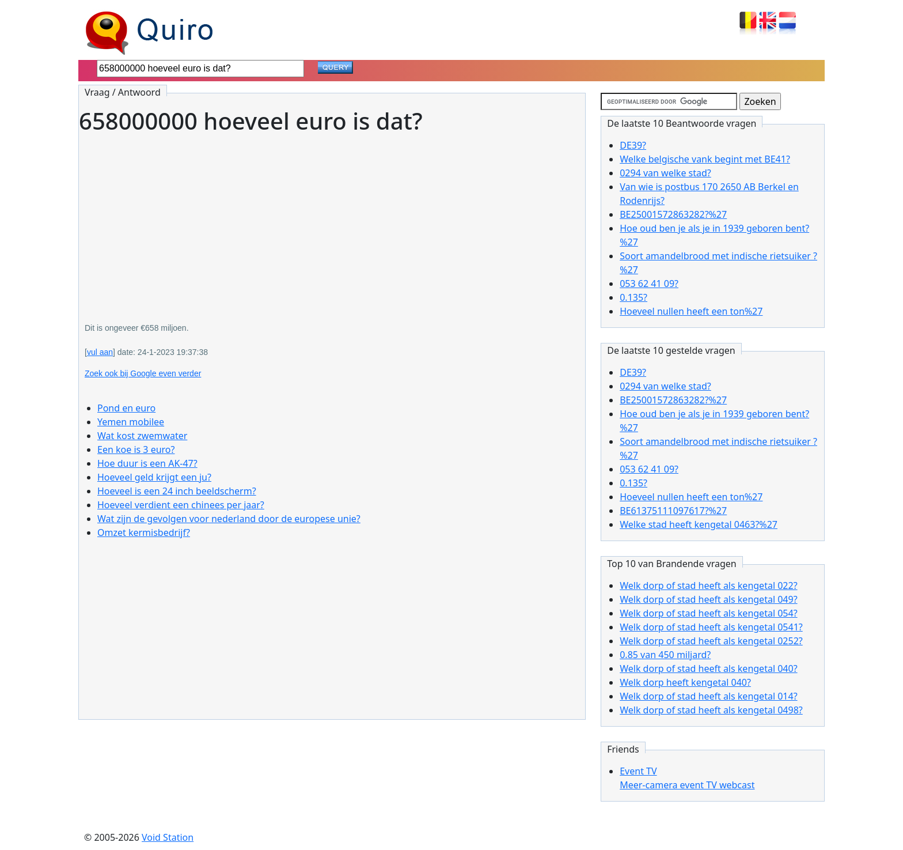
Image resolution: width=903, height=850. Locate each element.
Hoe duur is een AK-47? (147, 463)
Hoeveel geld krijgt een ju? (154, 477)
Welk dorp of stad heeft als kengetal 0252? (711, 640)
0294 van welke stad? (665, 173)
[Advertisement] (332, 220)
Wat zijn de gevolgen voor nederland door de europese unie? (229, 518)
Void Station (167, 837)
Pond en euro (126, 408)
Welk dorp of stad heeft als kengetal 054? (708, 613)
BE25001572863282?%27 (673, 214)
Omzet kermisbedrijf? (143, 532)
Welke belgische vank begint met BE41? (705, 159)
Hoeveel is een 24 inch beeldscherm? (176, 491)
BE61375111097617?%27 (673, 510)
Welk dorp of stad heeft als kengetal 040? (708, 668)
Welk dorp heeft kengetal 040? (685, 682)
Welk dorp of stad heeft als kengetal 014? (708, 696)
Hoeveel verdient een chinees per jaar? (180, 504)
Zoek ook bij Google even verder (143, 373)
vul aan (100, 352)
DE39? (633, 145)
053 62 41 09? (649, 283)
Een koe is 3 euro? (135, 449)
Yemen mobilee (130, 421)
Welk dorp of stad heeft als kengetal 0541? (711, 627)
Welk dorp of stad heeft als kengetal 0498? (711, 710)
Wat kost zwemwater (142, 435)
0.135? (633, 297)
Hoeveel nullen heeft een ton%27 (691, 311)
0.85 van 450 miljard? (665, 654)
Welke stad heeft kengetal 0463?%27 (698, 524)
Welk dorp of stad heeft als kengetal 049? (708, 599)
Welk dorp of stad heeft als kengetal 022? (708, 585)
